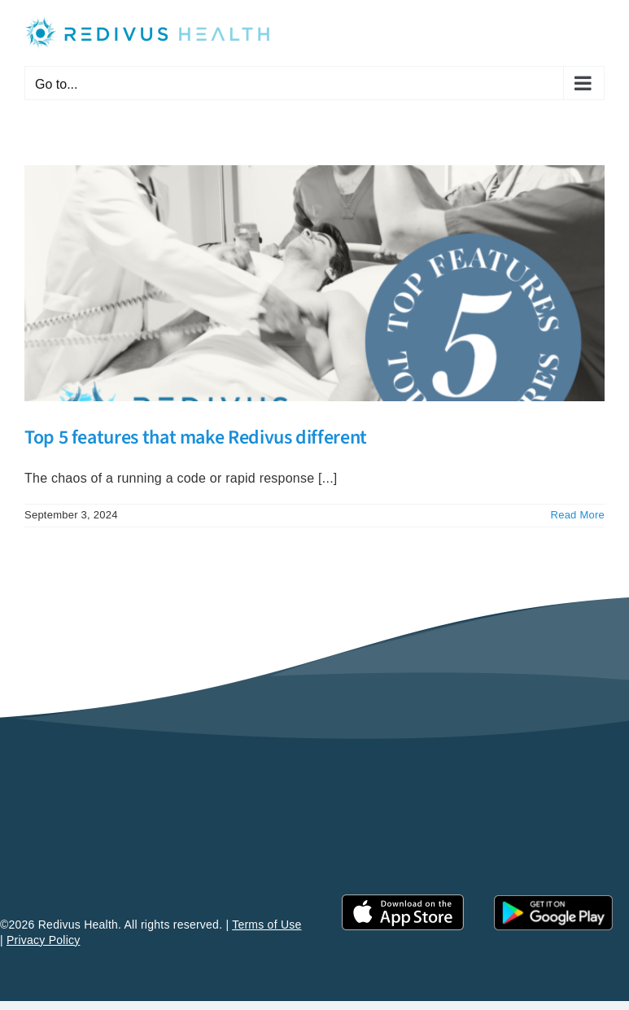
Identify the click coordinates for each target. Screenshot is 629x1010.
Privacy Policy (44, 940)
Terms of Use (266, 924)
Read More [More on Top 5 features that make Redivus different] (578, 515)
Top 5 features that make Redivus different (195, 437)
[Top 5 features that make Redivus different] (314, 283)
